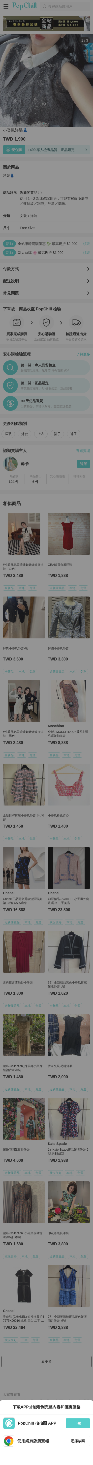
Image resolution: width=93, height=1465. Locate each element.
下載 (77, 1423)
